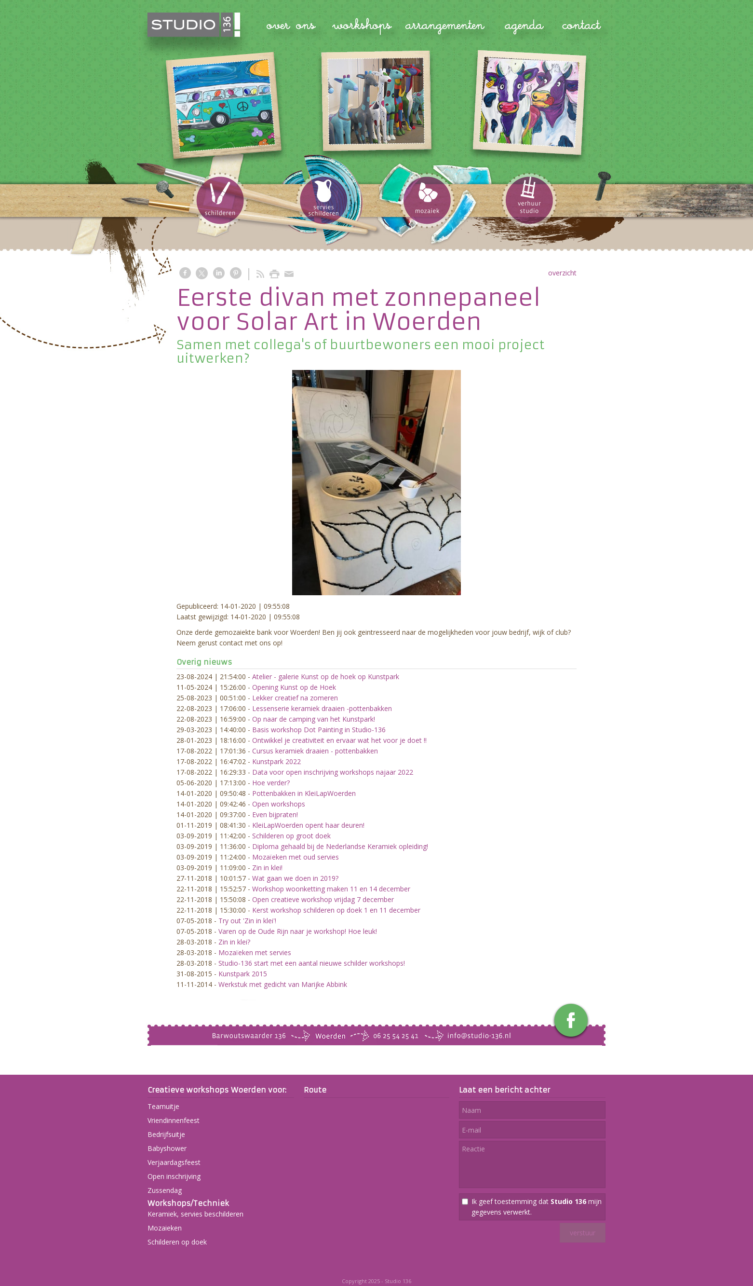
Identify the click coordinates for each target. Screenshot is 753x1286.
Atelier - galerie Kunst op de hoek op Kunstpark (325, 676)
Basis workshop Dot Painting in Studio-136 (319, 729)
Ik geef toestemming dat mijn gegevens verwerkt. (536, 1207)
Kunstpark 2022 (276, 761)
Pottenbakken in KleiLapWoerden (304, 793)
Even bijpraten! (275, 814)
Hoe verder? (271, 782)
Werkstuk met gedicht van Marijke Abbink (282, 984)
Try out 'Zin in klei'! (247, 920)
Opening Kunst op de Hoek (294, 687)
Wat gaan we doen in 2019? (295, 878)
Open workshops (278, 803)
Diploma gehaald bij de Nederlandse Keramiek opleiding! (340, 846)
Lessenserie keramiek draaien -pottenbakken (322, 708)
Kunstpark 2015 (242, 973)
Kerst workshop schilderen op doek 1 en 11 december (336, 910)
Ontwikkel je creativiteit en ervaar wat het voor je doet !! (339, 740)
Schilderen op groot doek (291, 835)
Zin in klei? (234, 941)
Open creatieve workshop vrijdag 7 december (323, 899)
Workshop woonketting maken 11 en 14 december (331, 888)
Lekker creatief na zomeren (295, 697)
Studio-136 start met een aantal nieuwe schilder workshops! (311, 963)
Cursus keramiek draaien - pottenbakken (315, 750)
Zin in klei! (267, 867)
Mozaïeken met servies (254, 952)
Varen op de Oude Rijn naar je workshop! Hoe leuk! (297, 931)
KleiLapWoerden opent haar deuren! (308, 825)
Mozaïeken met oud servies (295, 857)
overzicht (562, 272)
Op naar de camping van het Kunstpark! (313, 719)
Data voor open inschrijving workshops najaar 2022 (332, 772)
